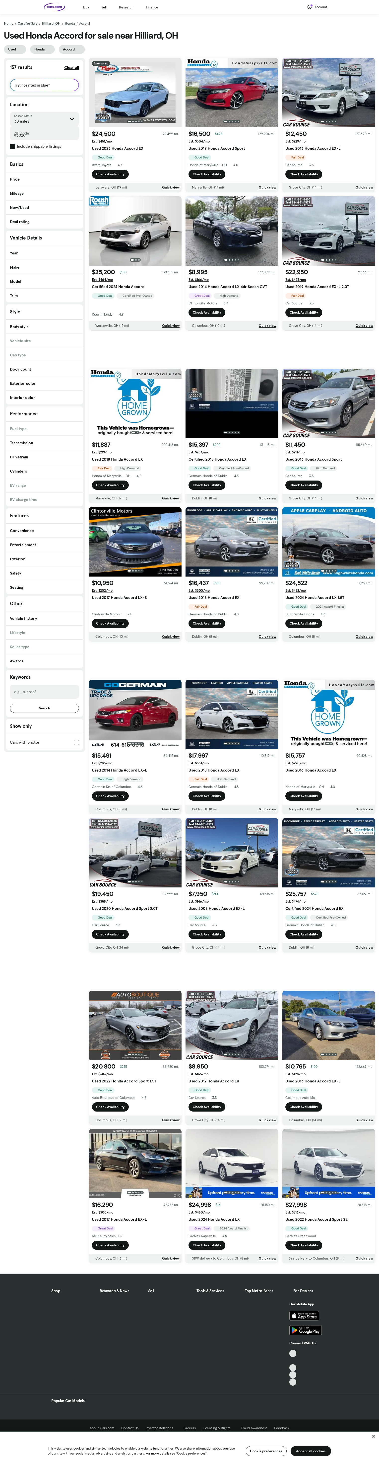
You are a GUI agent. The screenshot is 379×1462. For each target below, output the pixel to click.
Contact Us (129, 1428)
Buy (86, 7)
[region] (189, 1446)
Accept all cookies (311, 1451)
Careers (190, 1428)
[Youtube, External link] (293, 1367)
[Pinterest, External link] (293, 1382)
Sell (104, 7)
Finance (152, 7)
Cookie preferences (266, 1451)
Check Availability (110, 174)
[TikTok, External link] (293, 1353)
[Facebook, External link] (293, 1360)
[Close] (373, 1436)
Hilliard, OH (51, 23)
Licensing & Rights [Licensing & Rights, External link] (218, 1428)
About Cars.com (102, 1428)
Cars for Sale (28, 23)
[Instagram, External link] (293, 1374)
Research (126, 7)
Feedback (281, 1428)
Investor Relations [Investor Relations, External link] (161, 1428)
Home (8, 23)
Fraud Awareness (254, 1428)
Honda (70, 23)
